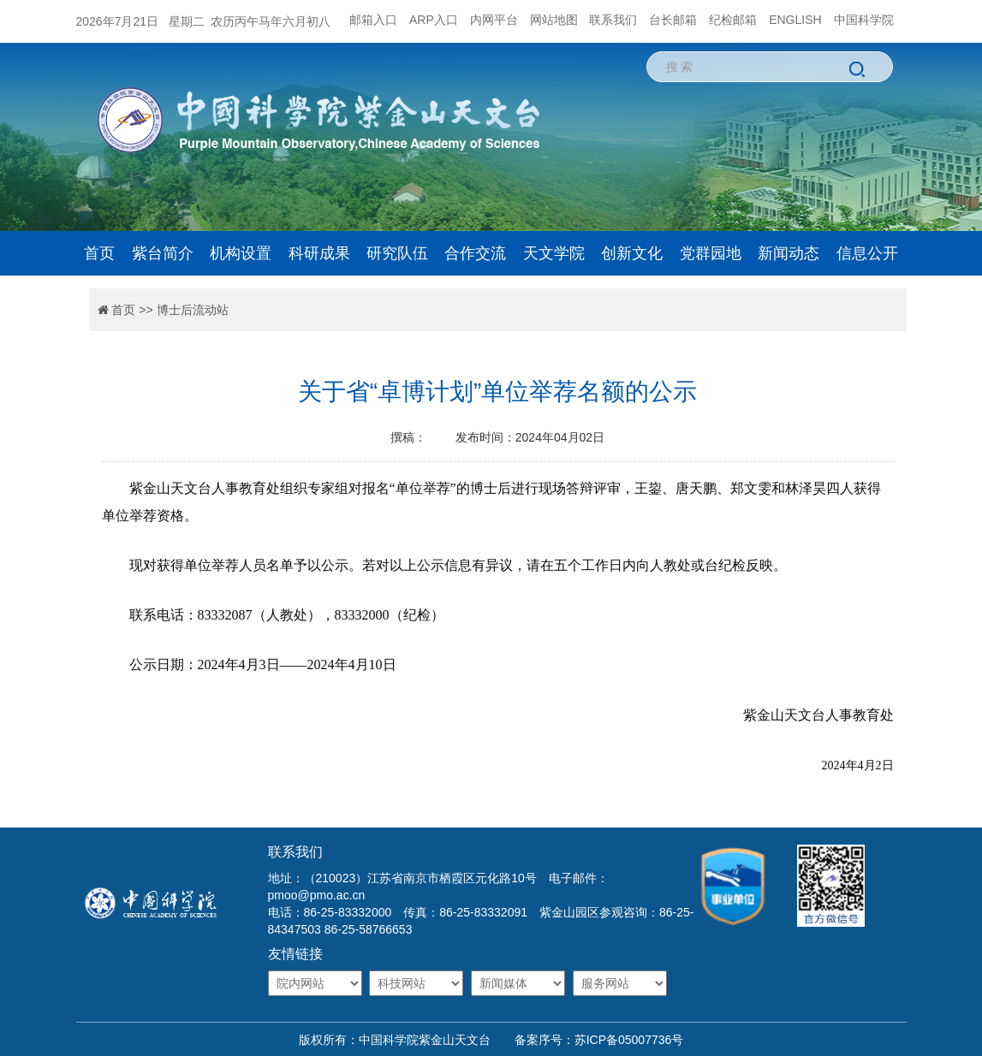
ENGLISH (795, 20)
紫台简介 (162, 253)
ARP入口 (433, 20)
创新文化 (632, 253)
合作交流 (475, 253)
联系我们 (613, 20)
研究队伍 (397, 253)
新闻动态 (788, 253)
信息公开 (867, 253)
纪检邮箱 (733, 20)
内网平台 (494, 20)
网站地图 (554, 20)
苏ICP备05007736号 (629, 1040)
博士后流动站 (193, 310)
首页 (99, 253)
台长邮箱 (673, 20)
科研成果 (319, 253)
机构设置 (240, 253)
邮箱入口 (373, 20)
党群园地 (710, 253)
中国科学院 (864, 20)
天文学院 (554, 253)
